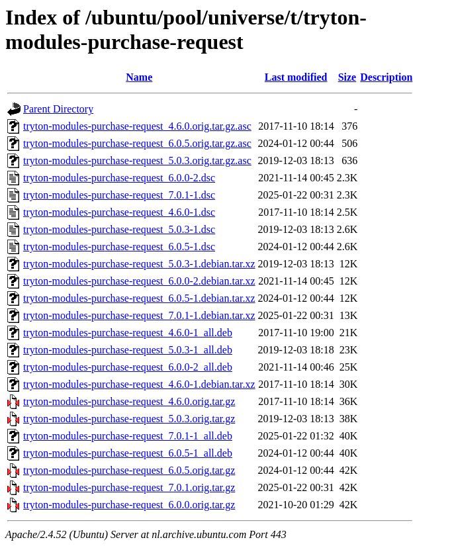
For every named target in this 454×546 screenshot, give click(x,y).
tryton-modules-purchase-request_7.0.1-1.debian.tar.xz (139, 315)
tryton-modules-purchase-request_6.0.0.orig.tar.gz (129, 504)
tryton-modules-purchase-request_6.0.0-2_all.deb (127, 367)
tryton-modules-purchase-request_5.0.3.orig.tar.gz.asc (137, 160)
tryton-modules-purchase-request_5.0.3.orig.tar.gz (129, 418)
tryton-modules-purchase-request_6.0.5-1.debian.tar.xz (139, 298)
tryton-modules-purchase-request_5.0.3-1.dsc (119, 229)
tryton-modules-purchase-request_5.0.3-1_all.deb (127, 349)
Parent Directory (58, 108)
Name (139, 77)
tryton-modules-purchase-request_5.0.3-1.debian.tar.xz (139, 263)
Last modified (296, 77)
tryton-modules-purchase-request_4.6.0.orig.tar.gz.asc (137, 126)
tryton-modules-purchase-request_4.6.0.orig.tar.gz (129, 401)
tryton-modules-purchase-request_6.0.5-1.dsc (119, 246)
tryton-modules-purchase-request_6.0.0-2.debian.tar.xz (139, 281)
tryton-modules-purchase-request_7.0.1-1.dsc (119, 195)
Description (386, 77)
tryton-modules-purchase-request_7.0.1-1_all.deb (127, 435)
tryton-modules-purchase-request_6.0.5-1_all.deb (127, 453)
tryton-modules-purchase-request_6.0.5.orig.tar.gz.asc (137, 143)
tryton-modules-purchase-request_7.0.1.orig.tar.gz (129, 487)
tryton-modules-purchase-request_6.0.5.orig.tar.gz (129, 470)
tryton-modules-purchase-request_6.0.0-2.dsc (119, 177)
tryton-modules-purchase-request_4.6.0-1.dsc (119, 212)
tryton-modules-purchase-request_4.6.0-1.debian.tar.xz (139, 384)
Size (347, 77)
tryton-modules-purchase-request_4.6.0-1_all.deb (127, 332)
